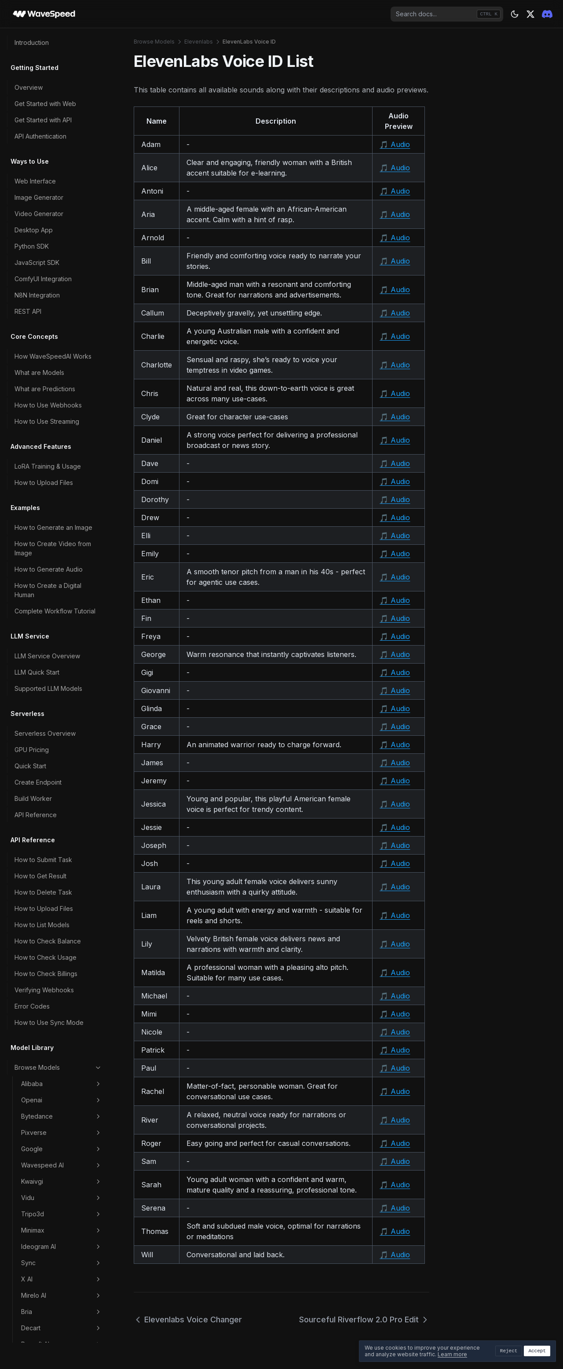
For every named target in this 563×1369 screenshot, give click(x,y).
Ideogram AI (61, 224)
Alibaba (61, 61)
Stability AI (61, 895)
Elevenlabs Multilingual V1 (68, 481)
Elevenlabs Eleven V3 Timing (67, 423)
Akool (61, 879)
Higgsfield (61, 798)
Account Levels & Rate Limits (56, 1124)
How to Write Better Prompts (56, 1031)
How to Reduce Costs (46, 1047)
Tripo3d (61, 191)
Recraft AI (61, 321)
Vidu (61, 175)
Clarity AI (61, 749)
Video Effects (61, 928)
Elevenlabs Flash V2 (65, 444)
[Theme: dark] (514, 14)
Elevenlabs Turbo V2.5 (68, 560)
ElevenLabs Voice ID (67, 602)
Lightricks (61, 716)
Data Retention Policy (46, 1218)
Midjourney (61, 781)
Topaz (61, 635)
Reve (61, 733)
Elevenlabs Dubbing (65, 386)
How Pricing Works (42, 1092)
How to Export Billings (46, 1141)
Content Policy (36, 1202)
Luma (61, 668)
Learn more (452, 1354)
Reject (509, 1350)
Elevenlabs (61, 370)
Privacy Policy (35, 1251)
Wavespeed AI (61, 142)
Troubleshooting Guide (48, 1312)
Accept (537, 1350)
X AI (61, 256)
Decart (61, 305)
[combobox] (447, 14)
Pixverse (61, 110)
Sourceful (61, 619)
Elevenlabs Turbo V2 (66, 544)
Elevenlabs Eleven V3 (67, 402)
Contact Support (38, 1328)
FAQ (20, 1295)
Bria (61, 289)
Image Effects (61, 961)
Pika (61, 700)
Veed (61, 847)
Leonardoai (61, 814)
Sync (61, 240)
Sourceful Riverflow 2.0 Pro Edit (364, 1319)
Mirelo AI (61, 272)
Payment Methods (41, 1108)
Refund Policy (35, 1157)
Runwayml (61, 912)
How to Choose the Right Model (51, 1010)
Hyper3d (61, 684)
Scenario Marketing (61, 944)
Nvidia (61, 765)
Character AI (61, 830)
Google (61, 126)
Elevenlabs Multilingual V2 (68, 507)
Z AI (61, 651)
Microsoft (61, 354)
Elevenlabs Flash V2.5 (67, 460)
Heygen (61, 863)
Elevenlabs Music (61, 528)
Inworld (61, 337)
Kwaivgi (61, 158)
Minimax (61, 207)
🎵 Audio (395, 144)
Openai (61, 77)
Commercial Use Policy (48, 1234)
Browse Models (58, 44)
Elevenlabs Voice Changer (61, 581)
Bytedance (61, 93)
